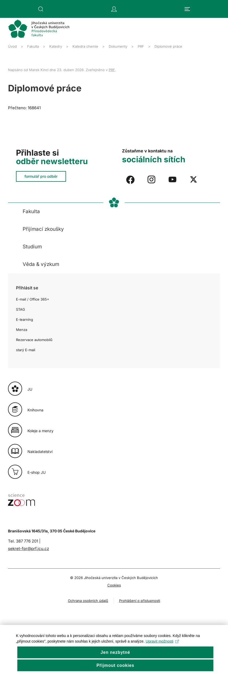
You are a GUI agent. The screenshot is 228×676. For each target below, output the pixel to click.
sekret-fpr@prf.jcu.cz (28, 548)
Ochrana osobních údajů (88, 600)
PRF (112, 70)
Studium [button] (32, 247)
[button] (41, 9)
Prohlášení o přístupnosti (139, 600)
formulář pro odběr (41, 176)
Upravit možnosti (162, 648)
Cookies (114, 585)
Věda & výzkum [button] (41, 264)
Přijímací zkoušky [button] (43, 229)
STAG (20, 309)
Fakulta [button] (31, 211)
